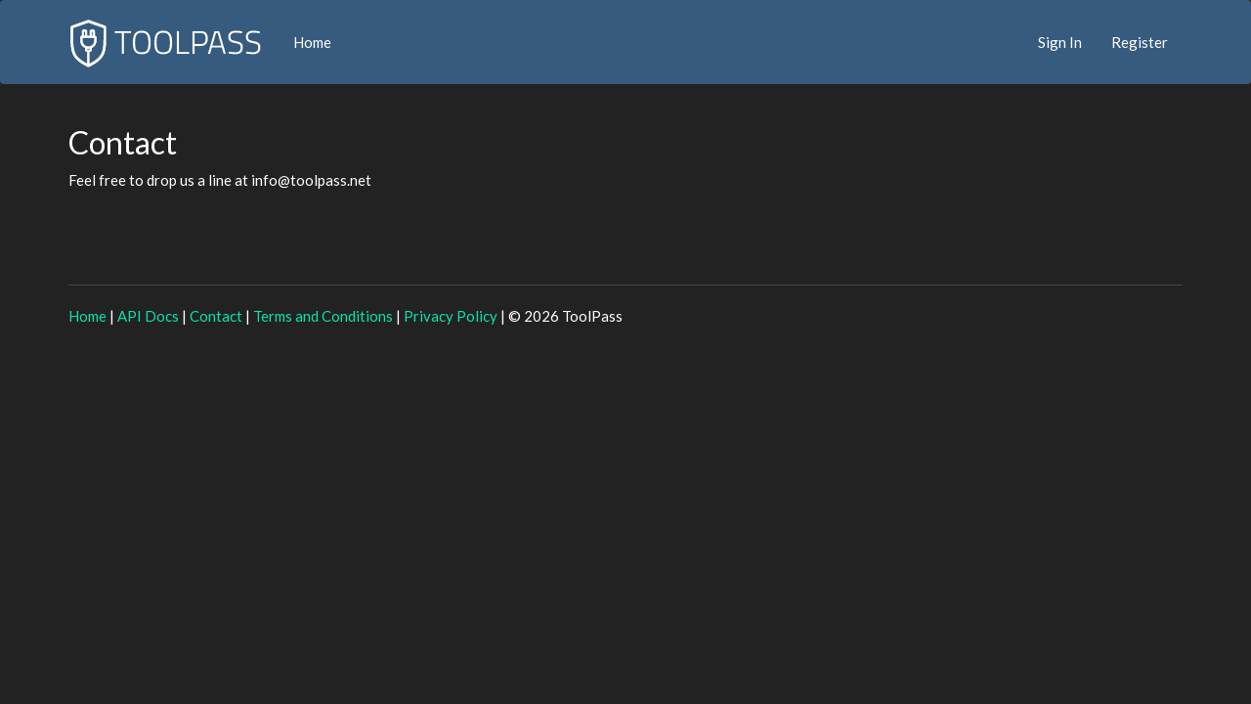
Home (312, 42)
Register (1139, 42)
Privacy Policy (450, 316)
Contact (216, 316)
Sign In (1060, 42)
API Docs (148, 316)
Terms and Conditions (323, 316)
